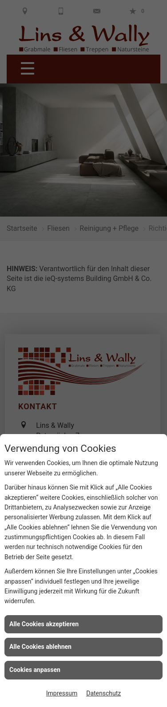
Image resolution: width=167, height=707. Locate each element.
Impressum (61, 693)
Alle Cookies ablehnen (40, 646)
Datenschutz (103, 693)
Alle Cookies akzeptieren (44, 624)
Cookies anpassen (34, 669)
